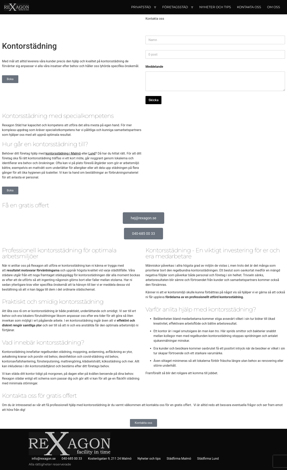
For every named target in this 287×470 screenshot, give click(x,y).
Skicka (153, 100)
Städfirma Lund (208, 458)
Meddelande (154, 67)
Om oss (273, 7)
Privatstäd (141, 7)
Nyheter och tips (215, 7)
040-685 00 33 (72, 458)
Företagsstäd (175, 7)
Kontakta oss (249, 7)
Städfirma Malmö (179, 458)
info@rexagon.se (44, 458)
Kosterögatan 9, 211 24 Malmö (109, 458)
